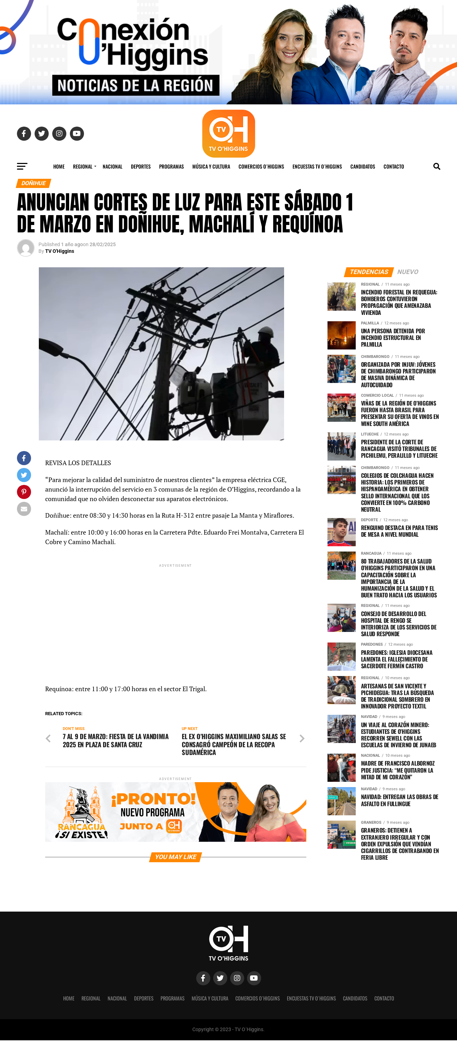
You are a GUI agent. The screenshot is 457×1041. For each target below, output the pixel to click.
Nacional (112, 166)
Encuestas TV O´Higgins (317, 166)
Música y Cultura (211, 166)
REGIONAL (82, 166)
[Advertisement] (175, 618)
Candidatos (362, 166)
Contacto (394, 166)
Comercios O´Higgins (261, 166)
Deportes (141, 166)
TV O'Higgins (59, 251)
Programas (171, 166)
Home (59, 166)
